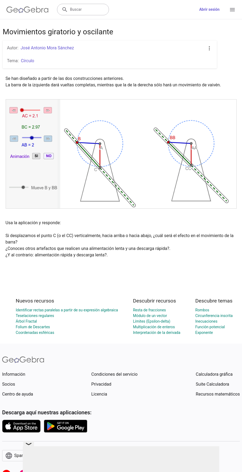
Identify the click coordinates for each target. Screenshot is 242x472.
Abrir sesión (209, 9)
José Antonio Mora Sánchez (47, 47)
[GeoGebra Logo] (27, 9)
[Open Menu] (232, 9)
